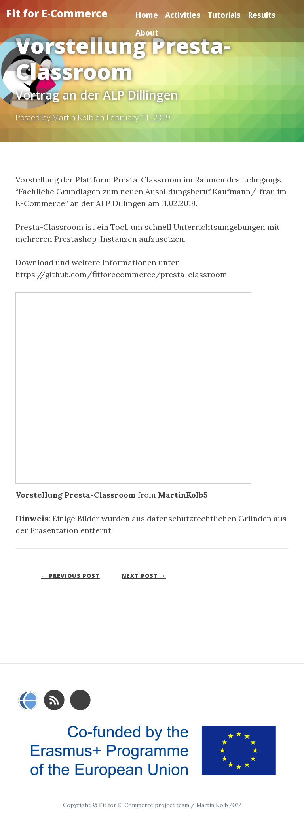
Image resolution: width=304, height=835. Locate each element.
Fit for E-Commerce (57, 14)
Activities (182, 14)
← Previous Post (70, 575)
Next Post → (144, 575)
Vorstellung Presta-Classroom (75, 495)
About (146, 32)
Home (146, 14)
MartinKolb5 (183, 495)
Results (262, 14)
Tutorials (224, 14)
